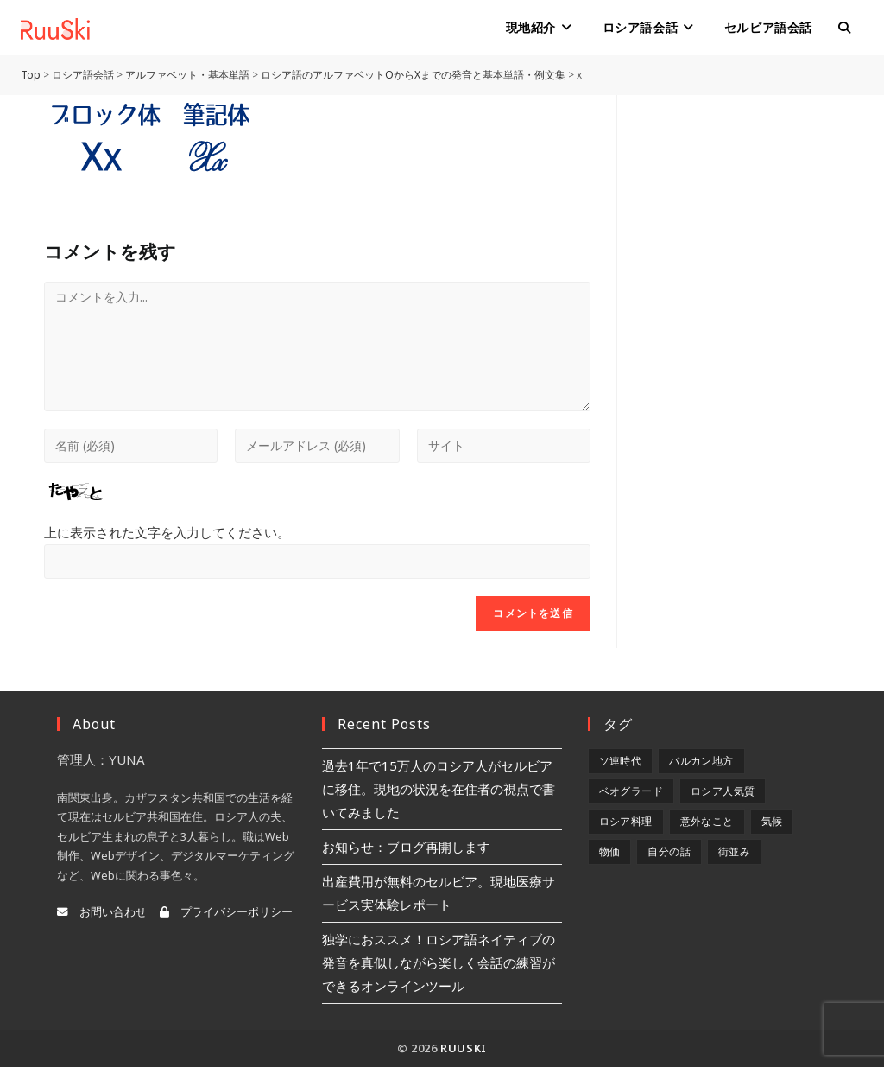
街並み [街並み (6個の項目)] (734, 851)
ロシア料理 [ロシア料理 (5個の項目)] (626, 821)
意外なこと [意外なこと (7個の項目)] (707, 821)
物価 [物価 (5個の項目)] (610, 851)
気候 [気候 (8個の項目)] (772, 821)
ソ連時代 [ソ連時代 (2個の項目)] (620, 760)
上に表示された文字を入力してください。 (167, 532)
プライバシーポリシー (226, 912)
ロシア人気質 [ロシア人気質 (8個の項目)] (723, 791)
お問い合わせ (102, 912)
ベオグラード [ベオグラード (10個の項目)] (631, 791)
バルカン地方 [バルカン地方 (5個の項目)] (701, 760)
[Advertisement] (741, 354)
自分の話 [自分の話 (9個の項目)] (669, 851)
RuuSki (463, 1048)
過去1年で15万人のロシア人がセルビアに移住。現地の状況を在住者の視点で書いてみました (438, 789)
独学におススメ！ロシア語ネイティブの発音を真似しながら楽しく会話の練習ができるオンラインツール (438, 962)
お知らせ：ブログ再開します (406, 846)
